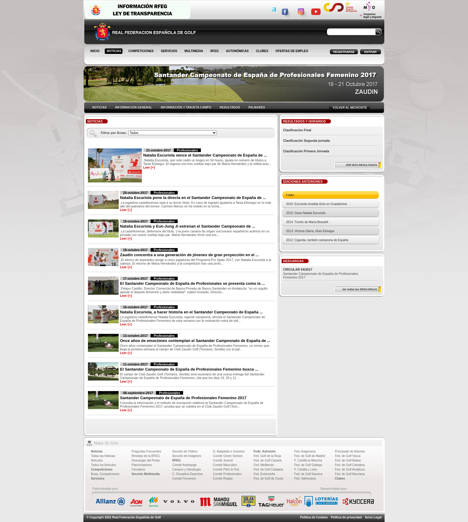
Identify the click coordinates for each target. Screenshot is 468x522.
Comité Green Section (227, 456)
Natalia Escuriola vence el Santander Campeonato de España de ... (205, 155)
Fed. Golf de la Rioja (267, 456)
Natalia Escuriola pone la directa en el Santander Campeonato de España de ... (193, 197)
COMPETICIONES (141, 51)
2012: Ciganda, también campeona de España (317, 240)
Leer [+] (149, 167)
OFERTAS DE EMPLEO (292, 51)
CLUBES (262, 51)
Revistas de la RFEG (146, 456)
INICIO (95, 51)
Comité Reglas (223, 478)
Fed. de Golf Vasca (347, 456)
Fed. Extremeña (264, 474)
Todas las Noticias (103, 456)
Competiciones (102, 469)
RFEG (215, 51)
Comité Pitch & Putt (226, 469)
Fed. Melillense (264, 465)
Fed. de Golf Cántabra (350, 465)
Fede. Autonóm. (265, 451)
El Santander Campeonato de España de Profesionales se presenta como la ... (192, 283)
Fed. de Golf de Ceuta (268, 478)
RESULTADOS (230, 107)
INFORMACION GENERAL (133, 107)
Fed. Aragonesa (305, 451)
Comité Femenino (184, 478)
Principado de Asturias (350, 451)
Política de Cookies (314, 517)
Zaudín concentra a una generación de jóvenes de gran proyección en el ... (189, 255)
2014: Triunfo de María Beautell (307, 222)
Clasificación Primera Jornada (306, 151)
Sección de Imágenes (186, 456)
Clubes (340, 478)
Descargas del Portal (146, 460)
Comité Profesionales (227, 474)
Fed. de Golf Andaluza (350, 469)
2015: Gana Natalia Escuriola (305, 213)
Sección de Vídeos (184, 451)
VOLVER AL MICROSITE (349, 107)
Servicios (97, 478)
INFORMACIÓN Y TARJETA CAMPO (186, 107)
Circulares (138, 469)
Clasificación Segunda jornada (306, 140)
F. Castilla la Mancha (308, 460)
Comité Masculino (225, 465)
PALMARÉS (256, 107)
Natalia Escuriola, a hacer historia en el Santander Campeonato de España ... (191, 312)
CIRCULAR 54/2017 (297, 269)
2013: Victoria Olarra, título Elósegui (310, 231)
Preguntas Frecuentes (146, 451)
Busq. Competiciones (105, 474)
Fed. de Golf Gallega (308, 465)
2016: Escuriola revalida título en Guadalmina (316, 204)
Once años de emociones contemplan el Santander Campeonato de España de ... (195, 340)
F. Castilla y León (305, 469)
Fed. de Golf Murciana (350, 474)
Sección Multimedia (146, 474)
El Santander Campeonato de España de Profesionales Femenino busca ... (189, 369)
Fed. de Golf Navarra (308, 474)
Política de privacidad (346, 517)
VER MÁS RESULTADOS (361, 164)
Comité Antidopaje (184, 465)
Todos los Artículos (103, 465)
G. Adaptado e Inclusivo (229, 451)
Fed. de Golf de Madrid (309, 456)
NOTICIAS (114, 51)
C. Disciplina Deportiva (187, 474)
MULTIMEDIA (194, 51)
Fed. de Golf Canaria (268, 460)
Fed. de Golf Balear (348, 460)
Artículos (97, 460)
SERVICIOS (169, 51)
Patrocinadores (142, 465)
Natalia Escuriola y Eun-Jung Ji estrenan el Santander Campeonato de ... (187, 226)
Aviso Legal (373, 517)
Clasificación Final (297, 130)
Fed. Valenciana (305, 478)
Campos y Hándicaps (186, 469)
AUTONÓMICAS (237, 51)
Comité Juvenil (223, 460)
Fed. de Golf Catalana (268, 469)
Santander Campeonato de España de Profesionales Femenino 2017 (183, 398)
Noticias (97, 451)
